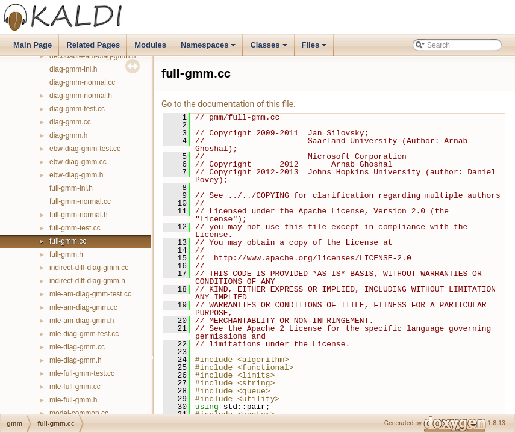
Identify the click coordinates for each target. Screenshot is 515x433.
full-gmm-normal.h (78, 214)
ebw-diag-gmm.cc (78, 162)
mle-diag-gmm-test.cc (84, 334)
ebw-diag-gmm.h (76, 175)
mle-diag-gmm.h (75, 360)
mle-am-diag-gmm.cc (83, 307)
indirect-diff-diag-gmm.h (87, 281)
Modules (150, 44)
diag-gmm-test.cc (77, 109)
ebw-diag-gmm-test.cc (84, 148)
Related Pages (93, 44)
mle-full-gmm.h (73, 400)
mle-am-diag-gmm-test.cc (90, 294)
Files (315, 48)
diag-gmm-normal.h (80, 95)
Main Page (32, 44)
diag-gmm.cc (70, 122)
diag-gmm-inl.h (73, 69)
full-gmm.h (66, 254)
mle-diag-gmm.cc (77, 347)
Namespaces (209, 48)
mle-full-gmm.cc (75, 386)
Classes (269, 48)
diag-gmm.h (68, 135)
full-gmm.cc (67, 241)
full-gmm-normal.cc (80, 201)
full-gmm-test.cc (75, 228)
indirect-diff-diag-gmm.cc (88, 267)
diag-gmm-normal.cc (82, 82)
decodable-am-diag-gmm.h (92, 56)
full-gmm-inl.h (71, 188)
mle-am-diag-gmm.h (81, 320)
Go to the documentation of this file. (228, 104)
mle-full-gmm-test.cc (81, 373)
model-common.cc (78, 413)
